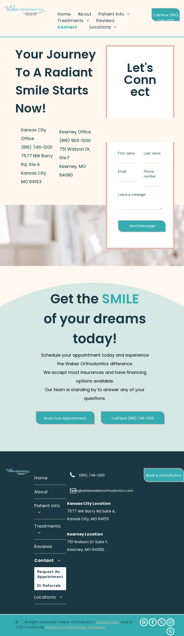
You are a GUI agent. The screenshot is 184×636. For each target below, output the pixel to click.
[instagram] (170, 622)
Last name (152, 153)
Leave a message (131, 194)
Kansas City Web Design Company (75, 627)
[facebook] (153, 622)
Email (122, 171)
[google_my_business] (144, 622)
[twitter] (162, 622)
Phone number (150, 174)
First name (126, 153)
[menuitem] (64, 14)
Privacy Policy (107, 622)
